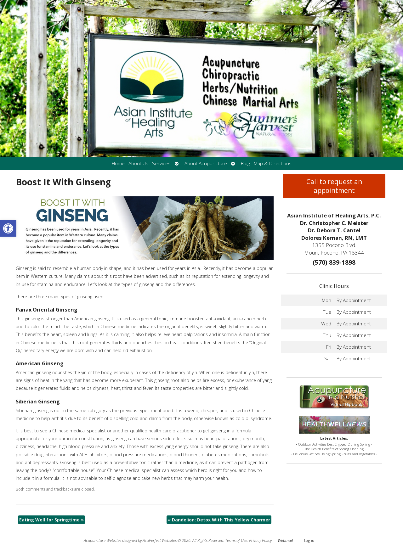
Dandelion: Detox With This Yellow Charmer (219, 520)
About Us (138, 163)
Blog (245, 163)
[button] (8, 228)
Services (161, 163)
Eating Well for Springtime (51, 520)
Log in (309, 540)
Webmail (285, 540)
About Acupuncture (205, 163)
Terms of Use (236, 540)
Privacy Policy (260, 540)
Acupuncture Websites (102, 540)
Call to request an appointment (334, 186)
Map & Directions (273, 163)
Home (118, 163)
